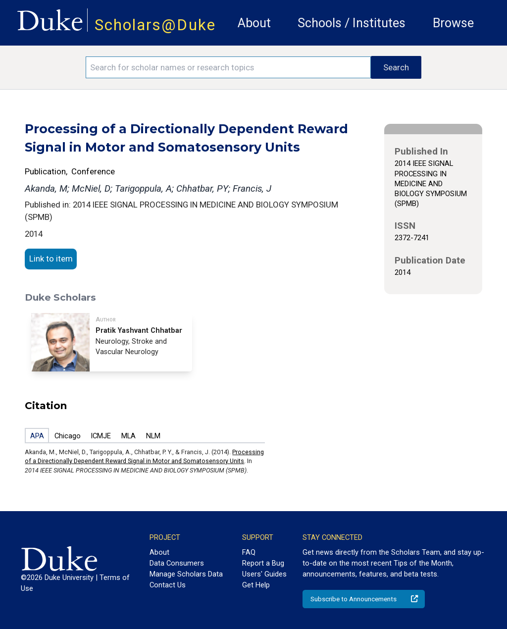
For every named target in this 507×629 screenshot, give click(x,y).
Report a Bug (263, 563)
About (254, 23)
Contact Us (168, 584)
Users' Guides (264, 574)
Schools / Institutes (352, 23)
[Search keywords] (228, 67)
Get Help (256, 584)
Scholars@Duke (155, 25)
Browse (453, 23)
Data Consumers (177, 563)
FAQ (248, 552)
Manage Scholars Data (186, 574)
